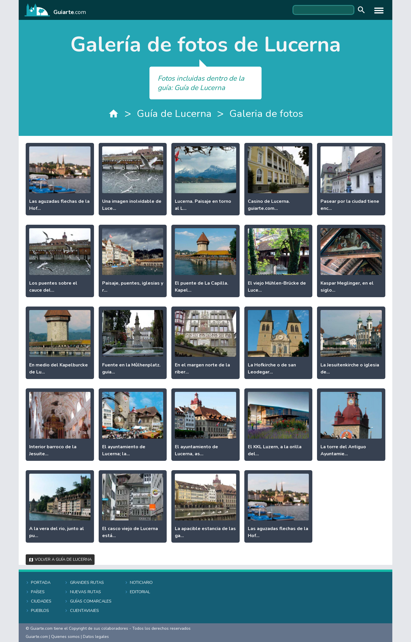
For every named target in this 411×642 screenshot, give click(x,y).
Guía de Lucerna (174, 113)
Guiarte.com (37, 636)
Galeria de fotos (266, 113)
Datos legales (96, 636)
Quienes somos (65, 636)
